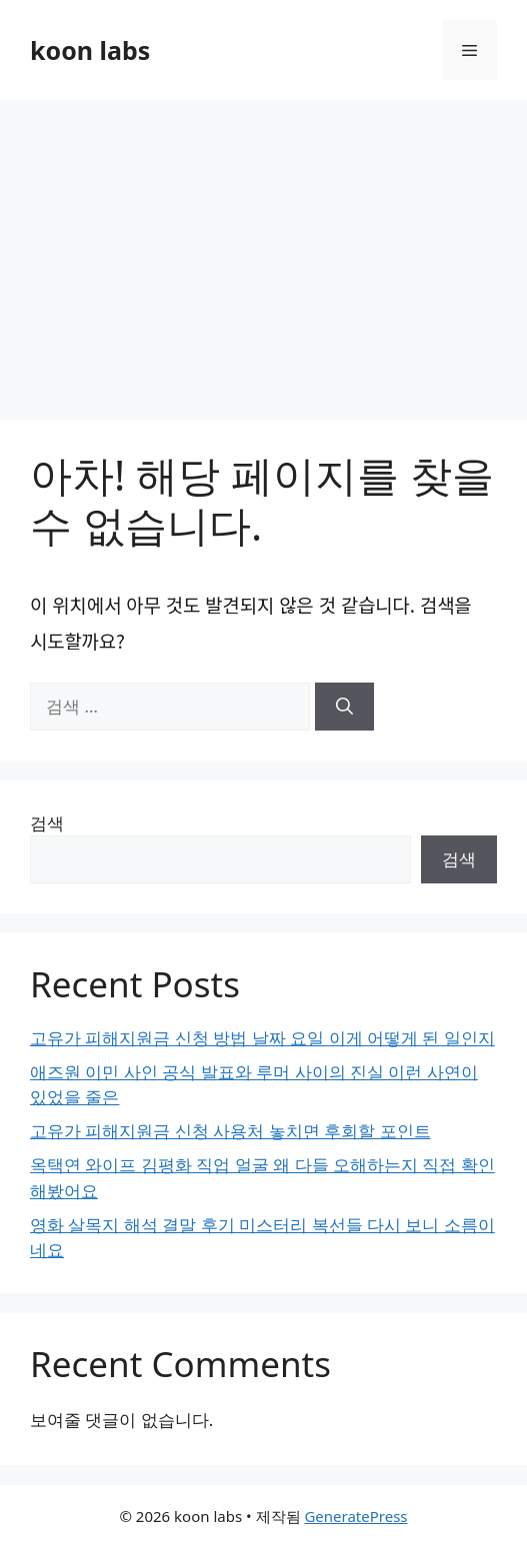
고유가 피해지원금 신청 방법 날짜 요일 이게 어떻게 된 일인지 (262, 1037)
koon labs (90, 50)
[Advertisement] (263, 250)
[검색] (344, 707)
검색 (47, 822)
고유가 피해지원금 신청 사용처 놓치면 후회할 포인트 (230, 1130)
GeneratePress (355, 1516)
